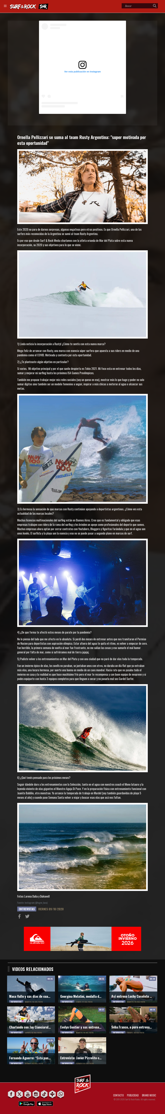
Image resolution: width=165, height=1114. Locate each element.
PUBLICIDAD (133, 1095)
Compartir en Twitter (28, 917)
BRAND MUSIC (149, 1095)
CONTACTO (118, 1095)
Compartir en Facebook (20, 917)
